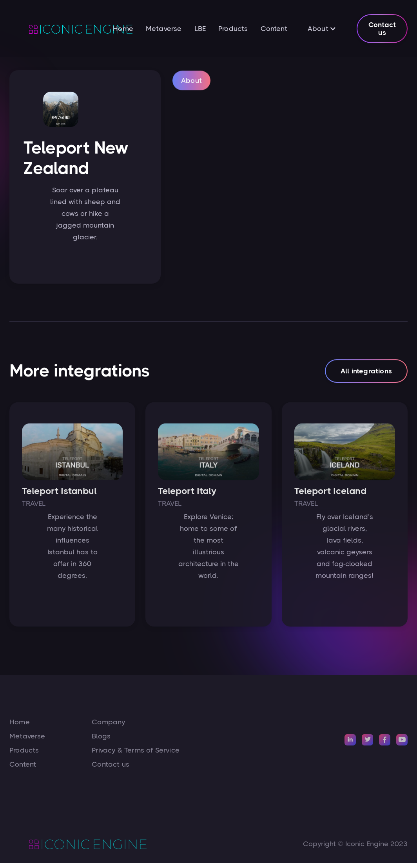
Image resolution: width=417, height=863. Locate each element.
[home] (61, 28)
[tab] (191, 87)
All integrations (366, 374)
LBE (200, 29)
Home (123, 29)
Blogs (101, 736)
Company (108, 722)
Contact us (382, 28)
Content (274, 29)
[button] (322, 28)
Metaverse (164, 29)
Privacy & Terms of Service (135, 750)
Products (233, 29)
